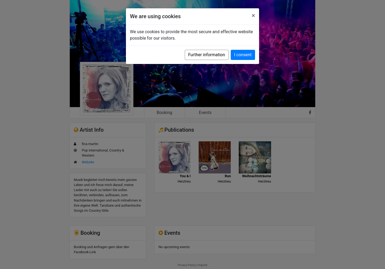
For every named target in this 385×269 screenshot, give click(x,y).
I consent (243, 54)
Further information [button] (206, 54)
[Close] (253, 15)
